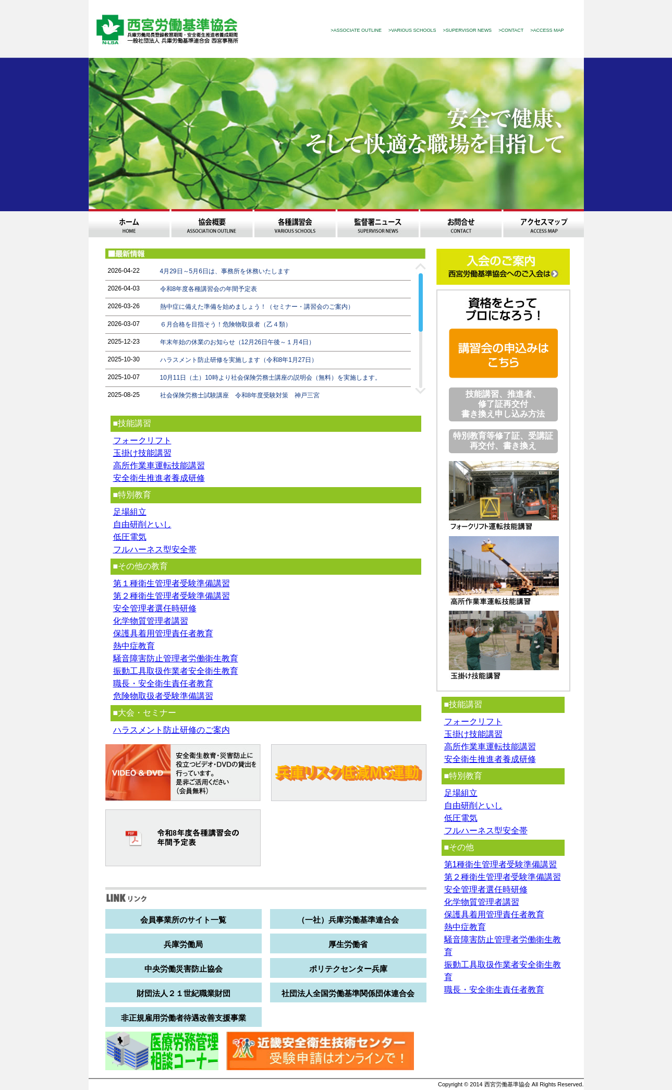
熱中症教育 (134, 645)
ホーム (129, 223)
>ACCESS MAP (547, 30)
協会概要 (212, 223)
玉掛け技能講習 (142, 453)
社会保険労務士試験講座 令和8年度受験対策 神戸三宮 (240, 395)
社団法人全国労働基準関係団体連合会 (348, 993)
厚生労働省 (348, 944)
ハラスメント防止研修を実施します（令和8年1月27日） (239, 360)
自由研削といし (142, 524)
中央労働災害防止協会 (183, 968)
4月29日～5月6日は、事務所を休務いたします (225, 271)
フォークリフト (142, 440)
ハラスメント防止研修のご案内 (171, 729)
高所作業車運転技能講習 (159, 465)
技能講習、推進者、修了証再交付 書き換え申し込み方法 (503, 404)
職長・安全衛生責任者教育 (163, 683)
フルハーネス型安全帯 (155, 549)
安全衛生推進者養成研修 (159, 478)
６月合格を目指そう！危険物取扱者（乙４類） (225, 324)
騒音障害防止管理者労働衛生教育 (175, 658)
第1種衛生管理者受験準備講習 (500, 864)
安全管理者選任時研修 (155, 608)
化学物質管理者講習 (150, 620)
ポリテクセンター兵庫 (348, 968)
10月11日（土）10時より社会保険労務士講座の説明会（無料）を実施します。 (270, 377)
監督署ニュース (377, 223)
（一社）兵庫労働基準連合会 (348, 919)
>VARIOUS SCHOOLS (412, 30)
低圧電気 (129, 536)
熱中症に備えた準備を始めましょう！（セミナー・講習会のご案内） (257, 306)
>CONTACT (510, 30)
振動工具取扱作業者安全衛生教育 (175, 671)
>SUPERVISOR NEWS (467, 30)
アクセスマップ (543, 223)
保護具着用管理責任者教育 (163, 633)
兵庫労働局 (183, 944)
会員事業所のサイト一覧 (183, 919)
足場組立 (129, 511)
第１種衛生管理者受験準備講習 (171, 583)
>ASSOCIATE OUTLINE (356, 30)
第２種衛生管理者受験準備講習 (171, 595)
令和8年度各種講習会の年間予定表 (209, 289)
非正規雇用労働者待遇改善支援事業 (183, 1017)
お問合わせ (460, 223)
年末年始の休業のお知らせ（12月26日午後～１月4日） (237, 342)
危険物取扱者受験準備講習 (163, 696)
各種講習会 (294, 223)
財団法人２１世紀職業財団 (183, 993)
